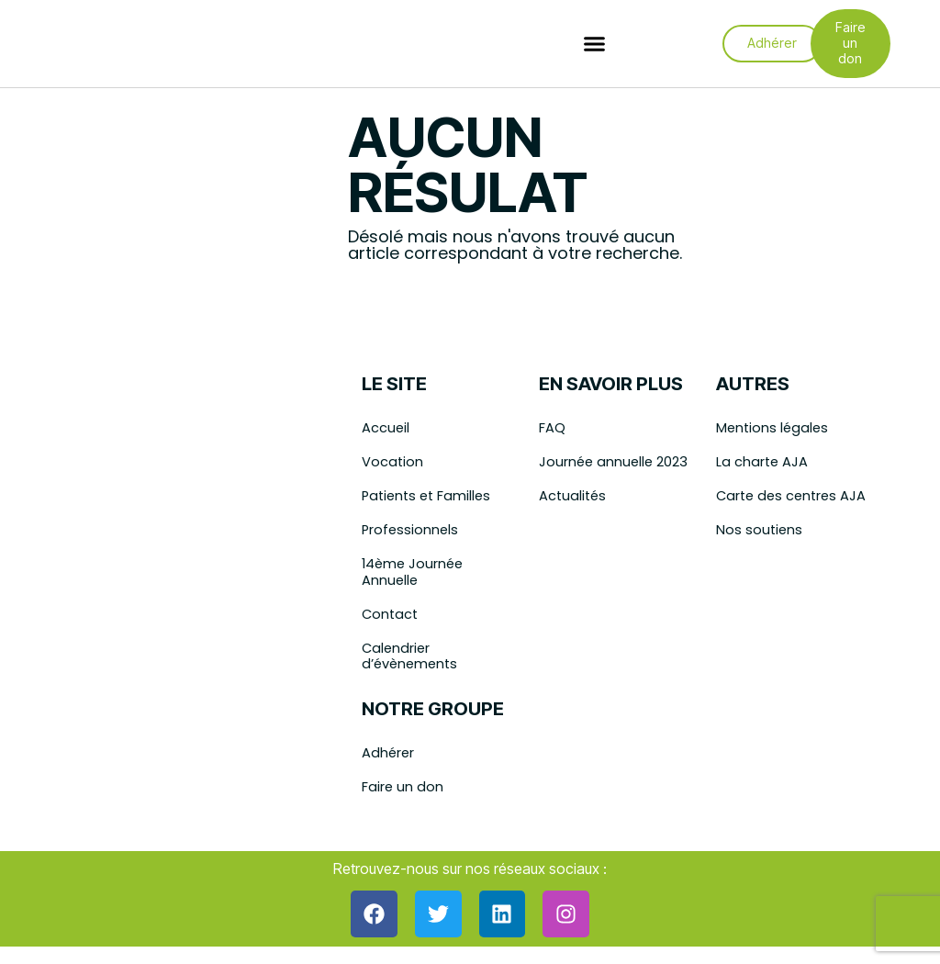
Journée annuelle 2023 (615, 463)
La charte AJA (763, 463)
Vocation (393, 463)
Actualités (574, 498)
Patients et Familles (429, 498)
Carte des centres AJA (794, 498)
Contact (391, 619)
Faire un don (403, 795)
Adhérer (389, 760)
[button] (594, 45)
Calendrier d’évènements (412, 662)
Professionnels (411, 533)
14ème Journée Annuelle (414, 576)
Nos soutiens (760, 533)
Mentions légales (774, 428)
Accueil (386, 428)
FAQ (552, 428)
